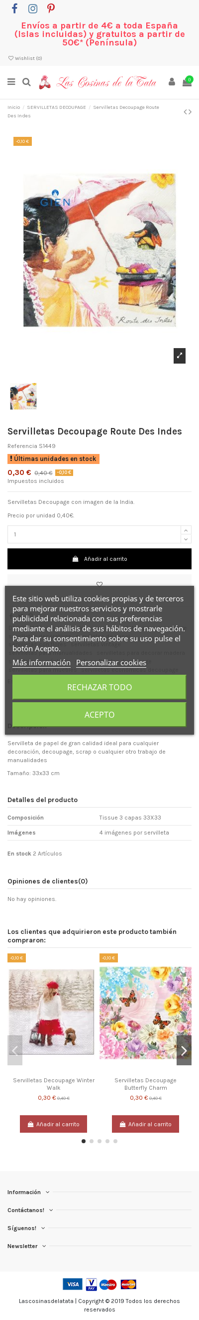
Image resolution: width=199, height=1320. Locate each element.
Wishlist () (24, 58)
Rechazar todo (99, 687)
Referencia (22, 445)
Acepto (100, 714)
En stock (19, 853)
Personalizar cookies (111, 662)
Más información (41, 662)
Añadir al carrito (99, 558)
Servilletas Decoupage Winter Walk (54, 1084)
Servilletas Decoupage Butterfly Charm (145, 1084)
